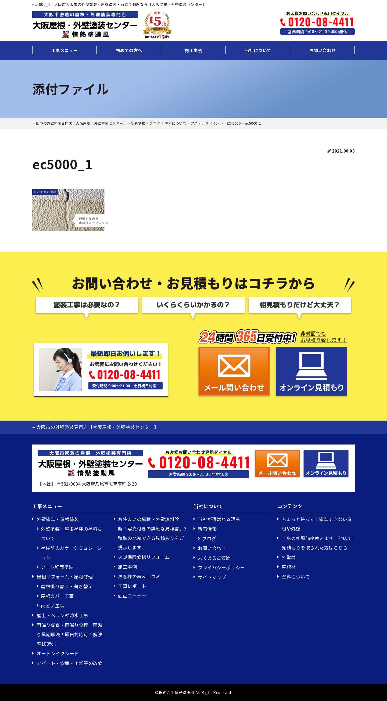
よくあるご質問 (214, 557)
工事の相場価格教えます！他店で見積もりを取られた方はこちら (317, 543)
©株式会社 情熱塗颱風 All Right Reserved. (193, 692)
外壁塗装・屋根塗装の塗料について (71, 533)
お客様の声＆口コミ (139, 576)
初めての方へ (129, 50)
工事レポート (132, 586)
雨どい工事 (52, 605)
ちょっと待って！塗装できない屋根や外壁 (317, 524)
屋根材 (289, 566)
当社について (258, 50)
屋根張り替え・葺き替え (67, 586)
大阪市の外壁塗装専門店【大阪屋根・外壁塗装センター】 (95, 427)
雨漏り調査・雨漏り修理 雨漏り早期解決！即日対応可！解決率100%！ (69, 634)
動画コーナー (132, 595)
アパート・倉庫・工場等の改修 (69, 663)
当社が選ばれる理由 (219, 519)
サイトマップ (212, 577)
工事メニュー (64, 50)
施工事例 (193, 50)
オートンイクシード (58, 653)
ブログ (209, 538)
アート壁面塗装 (57, 566)
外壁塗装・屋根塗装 (58, 519)
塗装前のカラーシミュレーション (71, 552)
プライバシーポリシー (221, 567)
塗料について (296, 576)
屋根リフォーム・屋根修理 (65, 576)
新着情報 (207, 528)
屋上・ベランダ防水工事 (62, 615)
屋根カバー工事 (57, 595)
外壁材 (289, 557)
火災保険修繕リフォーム (144, 557)
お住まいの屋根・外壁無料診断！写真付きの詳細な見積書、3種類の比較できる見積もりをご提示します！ (152, 533)
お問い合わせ (322, 50)
